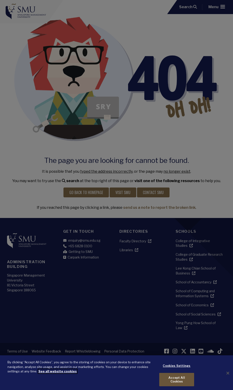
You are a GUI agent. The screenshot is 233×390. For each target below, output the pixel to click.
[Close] (228, 377)
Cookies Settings (176, 369)
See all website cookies (57, 375)
